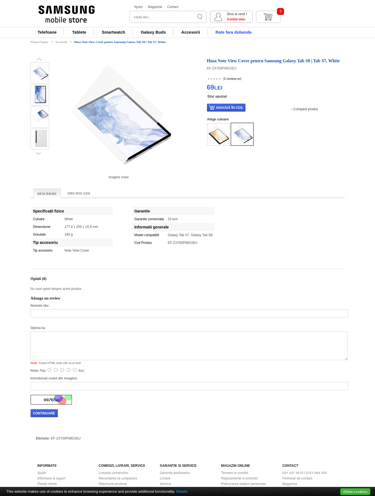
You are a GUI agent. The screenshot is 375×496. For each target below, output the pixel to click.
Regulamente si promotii (239, 431)
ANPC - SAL (230, 448)
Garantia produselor (175, 426)
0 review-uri (232, 79)
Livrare (165, 431)
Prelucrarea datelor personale (243, 437)
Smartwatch (113, 32)
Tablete (79, 32)
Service (165, 437)
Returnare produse (113, 437)
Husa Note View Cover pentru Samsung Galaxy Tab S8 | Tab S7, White (120, 42)
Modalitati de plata (51, 442)
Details (181, 491)
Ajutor (138, 7)
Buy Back (106, 442)
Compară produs (305, 109)
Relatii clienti (47, 437)
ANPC (225, 453)
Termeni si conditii (234, 426)
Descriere (47, 194)
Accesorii (190, 32)
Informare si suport (51, 431)
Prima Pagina (39, 42)
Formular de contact (297, 431)
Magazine (155, 7)
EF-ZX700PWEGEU (66, 391)
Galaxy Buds (153, 32)
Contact (172, 7)
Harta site (289, 442)
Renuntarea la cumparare (118, 431)
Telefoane (47, 32)
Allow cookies (355, 491)
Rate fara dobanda (233, 32)
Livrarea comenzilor (113, 426)
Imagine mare (119, 177)
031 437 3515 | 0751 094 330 (304, 426)
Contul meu (297, 19)
